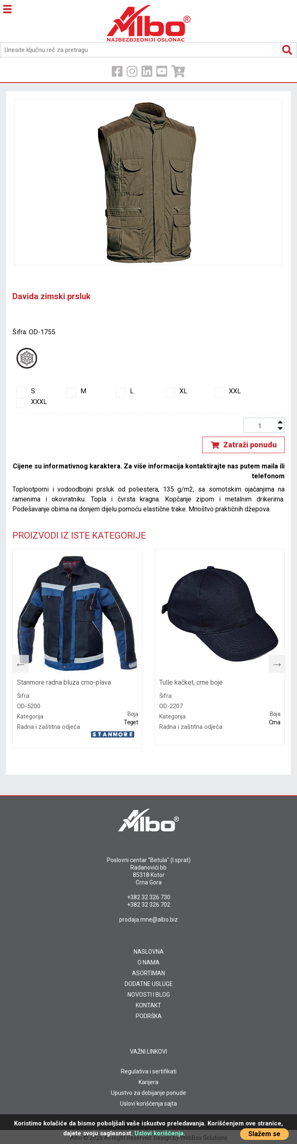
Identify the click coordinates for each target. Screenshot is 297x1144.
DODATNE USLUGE (149, 984)
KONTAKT (148, 1005)
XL (176, 391)
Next (273, 662)
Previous (16, 662)
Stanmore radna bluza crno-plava (64, 682)
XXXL (31, 402)
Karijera (148, 1082)
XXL (227, 391)
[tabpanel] (77, 648)
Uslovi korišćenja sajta (148, 1103)
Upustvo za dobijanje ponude (148, 1093)
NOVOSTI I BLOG (148, 994)
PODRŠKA (149, 1016)
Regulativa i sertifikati (149, 1071)
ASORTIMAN (148, 973)
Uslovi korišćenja (159, 1133)
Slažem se (264, 1134)
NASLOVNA (149, 951)
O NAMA (148, 962)
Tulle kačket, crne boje (191, 682)
